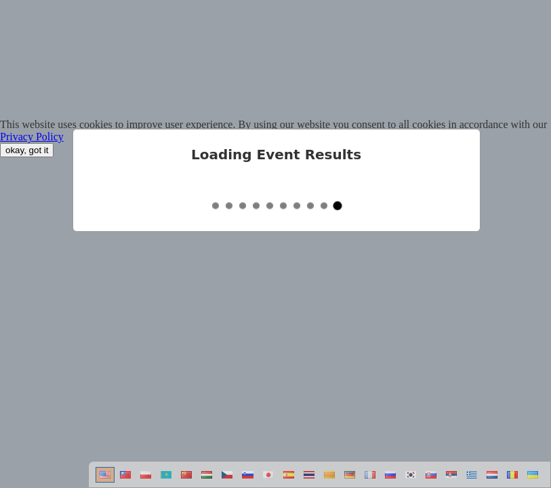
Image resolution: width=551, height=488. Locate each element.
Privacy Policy (32, 136)
